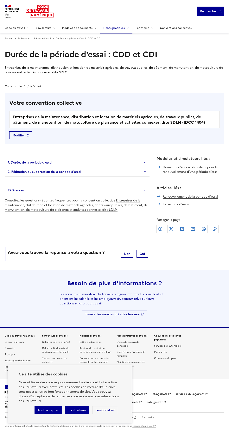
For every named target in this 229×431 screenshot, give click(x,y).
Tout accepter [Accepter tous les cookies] (48, 410)
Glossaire (10, 348)
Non (127, 253)
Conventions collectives (176, 28)
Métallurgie (160, 352)
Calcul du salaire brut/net (56, 342)
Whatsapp (204, 229)
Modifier (18, 135)
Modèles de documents (77, 28)
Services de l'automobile (167, 346)
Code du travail (15, 28)
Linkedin (182, 229)
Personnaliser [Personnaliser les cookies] (105, 410)
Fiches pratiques (114, 28)
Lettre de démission (90, 342)
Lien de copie (215, 229)
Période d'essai (42, 38)
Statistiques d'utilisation (18, 360)
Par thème (142, 28)
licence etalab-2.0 (142, 426)
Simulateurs (43, 28)
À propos (10, 354)
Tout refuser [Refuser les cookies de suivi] (77, 410)
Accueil (9, 38)
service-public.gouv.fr (190, 394)
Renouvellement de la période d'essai (190, 196)
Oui (142, 253)
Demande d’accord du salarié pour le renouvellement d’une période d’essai (190, 169)
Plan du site (148, 417)
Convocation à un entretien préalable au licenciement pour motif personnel (95, 362)
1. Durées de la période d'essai (30, 162)
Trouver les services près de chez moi (112, 314)
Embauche (23, 38)
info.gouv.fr (159, 394)
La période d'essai (176, 204)
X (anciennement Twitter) (171, 229)
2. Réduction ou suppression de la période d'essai (44, 171)
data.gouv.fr (155, 402)
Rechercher (208, 11)
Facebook (160, 229)
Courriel (193, 229)
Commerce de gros (165, 358)
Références (16, 190)
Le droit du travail (14, 342)
